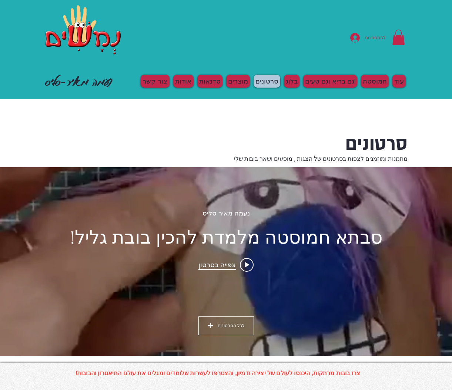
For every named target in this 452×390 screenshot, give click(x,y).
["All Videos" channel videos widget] (226, 261)
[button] (398, 37)
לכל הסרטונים (226, 325)
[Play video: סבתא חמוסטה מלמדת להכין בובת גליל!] (226, 264)
